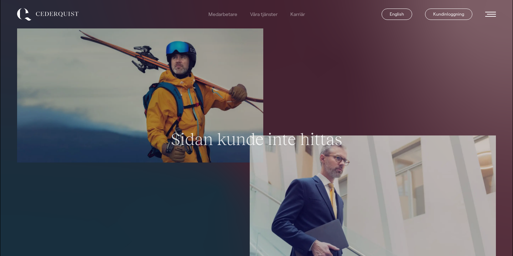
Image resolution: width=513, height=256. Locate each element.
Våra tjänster (264, 14)
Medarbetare (222, 14)
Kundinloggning (448, 14)
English (397, 14)
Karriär (297, 14)
